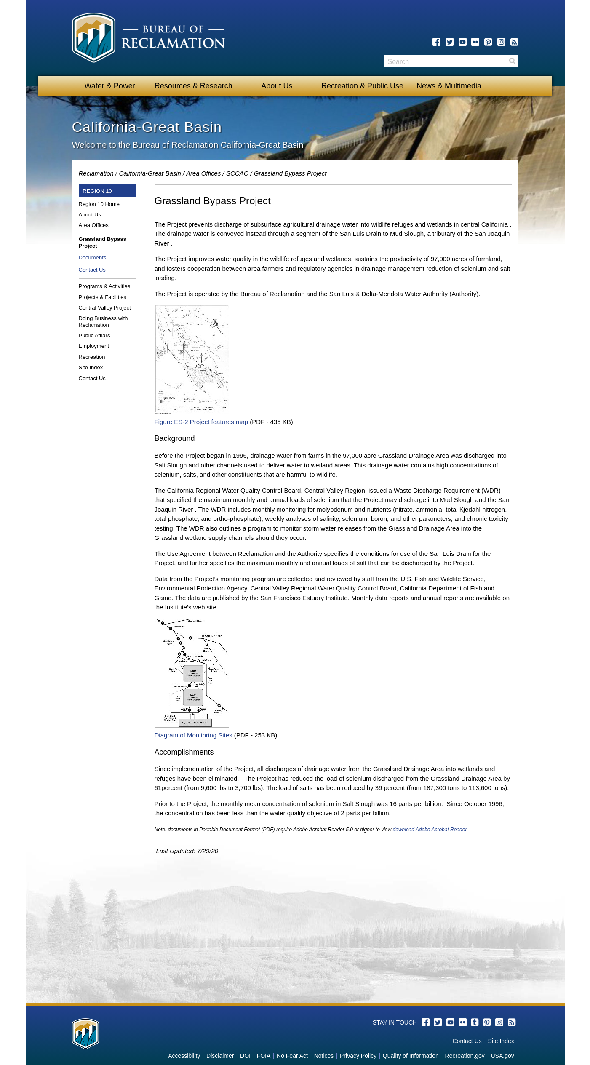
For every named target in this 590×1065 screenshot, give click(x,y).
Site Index (91, 367)
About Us (276, 86)
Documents (93, 257)
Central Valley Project (105, 307)
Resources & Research (193, 86)
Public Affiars (94, 335)
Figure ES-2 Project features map (201, 421)
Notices (324, 1055)
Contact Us (92, 270)
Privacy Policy (358, 1055)
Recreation (92, 357)
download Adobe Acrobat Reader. (430, 830)
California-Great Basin (150, 173)
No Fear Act (292, 1055)
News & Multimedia (448, 86)
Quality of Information (411, 1055)
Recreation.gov (465, 1055)
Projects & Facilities (102, 297)
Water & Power (109, 86)
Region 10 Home (99, 204)
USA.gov (502, 1055)
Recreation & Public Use (362, 86)
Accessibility (184, 1055)
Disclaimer (220, 1055)
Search (512, 61)
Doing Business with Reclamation (103, 321)
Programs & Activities (105, 286)
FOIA (264, 1055)
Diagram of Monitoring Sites (193, 735)
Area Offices (203, 173)
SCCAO (237, 173)
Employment (94, 346)
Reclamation (96, 173)
